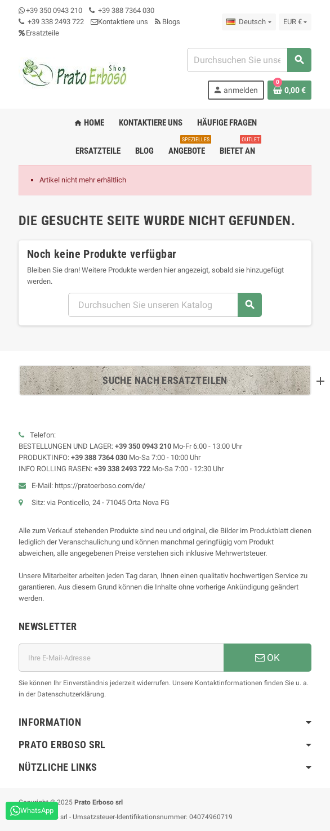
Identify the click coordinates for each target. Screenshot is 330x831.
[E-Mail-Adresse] (121, 658)
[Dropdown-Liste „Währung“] (295, 22)
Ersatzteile (39, 33)
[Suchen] (249, 60)
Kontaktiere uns (119, 21)
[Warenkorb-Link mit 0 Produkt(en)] (289, 90)
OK (267, 657)
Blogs (167, 21)
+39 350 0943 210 (54, 10)
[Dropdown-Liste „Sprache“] (248, 22)
